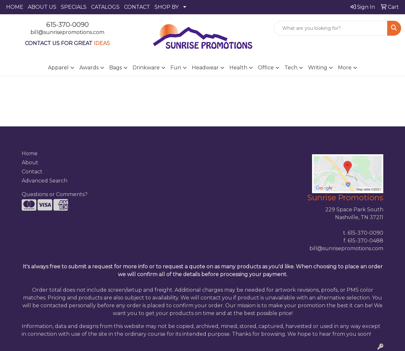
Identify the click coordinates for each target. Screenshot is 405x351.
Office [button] (266, 67)
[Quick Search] (331, 28)
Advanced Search (44, 181)
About (30, 162)
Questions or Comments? (54, 194)
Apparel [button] (58, 67)
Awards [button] (88, 67)
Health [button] (238, 67)
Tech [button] (290, 67)
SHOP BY (167, 7)
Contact (32, 172)
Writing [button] (317, 67)
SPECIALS (74, 7)
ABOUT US (42, 7)
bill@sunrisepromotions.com (67, 32)
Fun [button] (175, 67)
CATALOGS (105, 7)
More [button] (345, 67)
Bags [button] (115, 67)
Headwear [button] (205, 67)
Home (30, 153)
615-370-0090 (67, 25)
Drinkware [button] (146, 67)
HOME (14, 7)
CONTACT (137, 7)
